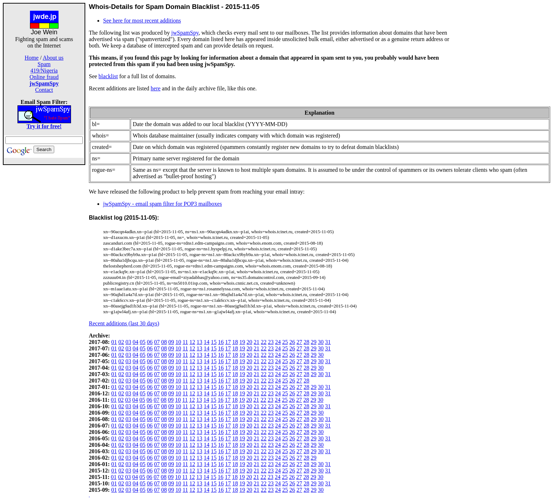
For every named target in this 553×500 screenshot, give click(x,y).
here (156, 88)
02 (121, 342)
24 (278, 342)
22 (264, 342)
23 (271, 342)
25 (285, 342)
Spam (43, 64)
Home (32, 58)
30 (321, 342)
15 (214, 342)
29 (313, 342)
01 (114, 342)
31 (328, 342)
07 (157, 342)
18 (235, 342)
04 (135, 342)
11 (185, 342)
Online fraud (44, 77)
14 (206, 342)
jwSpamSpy (184, 33)
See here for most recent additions (142, 21)
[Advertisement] (44, 272)
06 (150, 342)
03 (128, 342)
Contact (44, 90)
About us (53, 58)
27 (299, 342)
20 (249, 342)
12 (192, 342)
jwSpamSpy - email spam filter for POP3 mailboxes (162, 204)
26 (292, 342)
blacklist (108, 76)
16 (221, 342)
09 (171, 342)
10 (178, 342)
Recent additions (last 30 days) (124, 323)
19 (242, 342)
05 (143, 342)
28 (306, 342)
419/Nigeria (43, 71)
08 (164, 342)
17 (228, 342)
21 (256, 342)
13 (199, 342)
